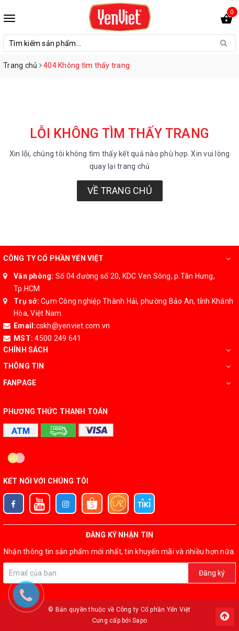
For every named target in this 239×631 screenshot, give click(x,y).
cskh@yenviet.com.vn (73, 326)
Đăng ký (212, 573)
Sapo (139, 620)
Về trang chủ (119, 190)
